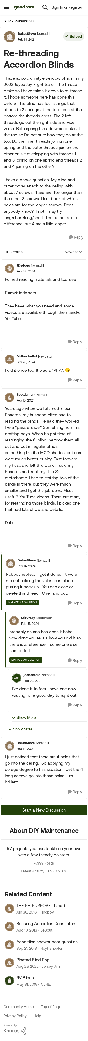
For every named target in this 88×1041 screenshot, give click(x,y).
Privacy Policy (15, 1016)
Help (37, 1016)
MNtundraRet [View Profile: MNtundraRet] (27, 356)
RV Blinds (25, 977)
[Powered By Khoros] (44, 1029)
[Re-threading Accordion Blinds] (26, 271)
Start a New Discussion (44, 810)
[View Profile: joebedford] (16, 678)
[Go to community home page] (24, 7)
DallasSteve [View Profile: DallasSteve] (27, 33)
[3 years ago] (27, 966)
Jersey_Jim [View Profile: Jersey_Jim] (51, 966)
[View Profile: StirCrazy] (14, 620)
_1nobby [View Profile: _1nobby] (47, 912)
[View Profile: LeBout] (9, 926)
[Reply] (76, 237)
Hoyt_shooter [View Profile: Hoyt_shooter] (51, 948)
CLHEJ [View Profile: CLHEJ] (46, 984)
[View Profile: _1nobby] (9, 908)
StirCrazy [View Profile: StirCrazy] (28, 618)
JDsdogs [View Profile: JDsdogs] (23, 265)
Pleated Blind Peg (33, 959)
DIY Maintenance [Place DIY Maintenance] (19, 21)
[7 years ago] (26, 984)
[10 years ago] (26, 912)
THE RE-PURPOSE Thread (40, 905)
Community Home (19, 1007)
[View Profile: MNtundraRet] (9, 359)
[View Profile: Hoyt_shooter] (9, 944)
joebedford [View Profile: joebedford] (32, 675)
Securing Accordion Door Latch (45, 923)
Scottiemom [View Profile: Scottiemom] (26, 394)
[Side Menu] (6, 7)
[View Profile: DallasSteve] (9, 36)
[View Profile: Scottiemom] (9, 397)
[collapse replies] (44, 261)
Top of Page (51, 1007)
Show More (24, 717)
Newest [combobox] (73, 252)
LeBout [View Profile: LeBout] (46, 930)
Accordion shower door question (47, 941)
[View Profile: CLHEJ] (9, 980)
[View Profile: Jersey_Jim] (9, 962)
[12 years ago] (26, 930)
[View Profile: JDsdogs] (9, 268)
